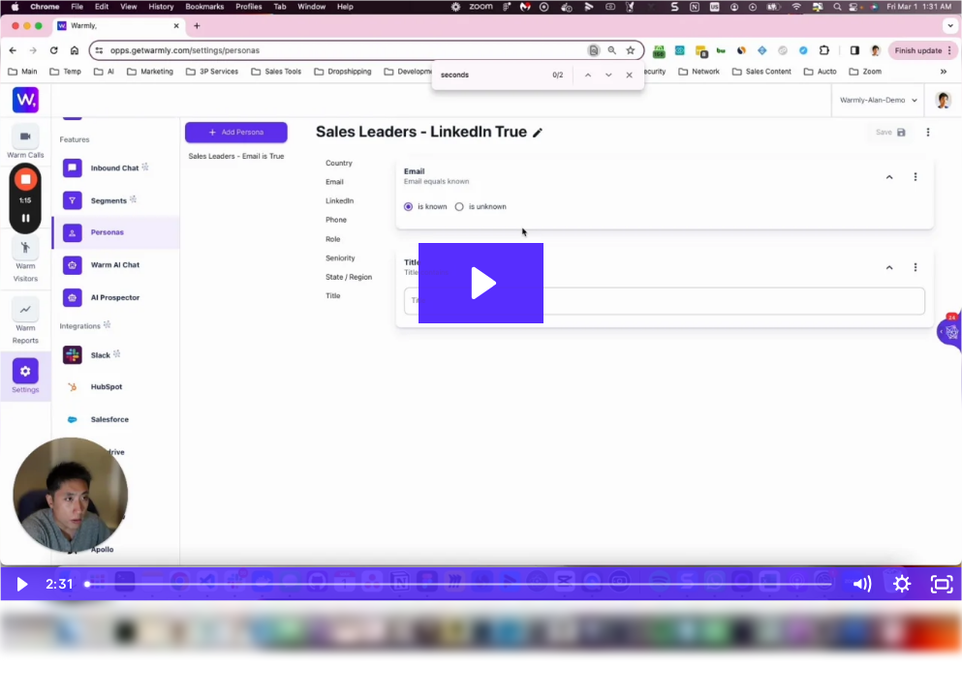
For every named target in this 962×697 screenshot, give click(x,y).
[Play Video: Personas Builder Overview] (481, 283)
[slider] (459, 584)
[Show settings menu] (901, 584)
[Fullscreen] (942, 584)
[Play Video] (20, 584)
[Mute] (862, 584)
